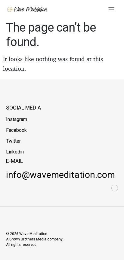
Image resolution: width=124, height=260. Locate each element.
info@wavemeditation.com (60, 174)
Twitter (13, 141)
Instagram (16, 119)
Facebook (16, 130)
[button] (111, 9)
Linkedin (15, 152)
